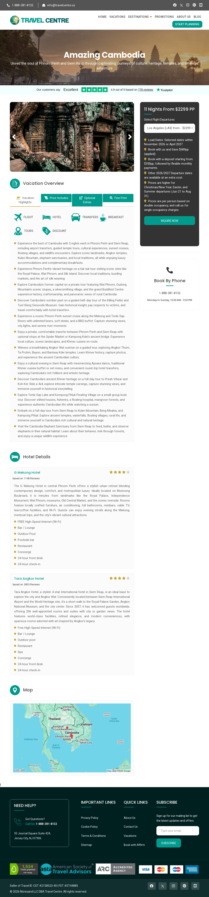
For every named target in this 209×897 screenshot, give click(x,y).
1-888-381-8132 (20, 5)
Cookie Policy (89, 826)
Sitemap (86, 845)
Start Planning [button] (187, 24)
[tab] (25, 200)
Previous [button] (14, 132)
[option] (72, 137)
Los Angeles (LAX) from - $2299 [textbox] (168, 128)
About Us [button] (184, 16)
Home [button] (102, 16)
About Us (129, 817)
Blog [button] (197, 16)
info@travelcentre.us (58, 5)
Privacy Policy (89, 817)
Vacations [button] (117, 16)
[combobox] (169, 128)
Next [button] (130, 132)
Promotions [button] (164, 16)
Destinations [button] (140, 16)
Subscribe (168, 843)
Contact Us (131, 826)
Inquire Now (169, 220)
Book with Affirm (134, 845)
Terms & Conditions (93, 835)
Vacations (130, 835)
